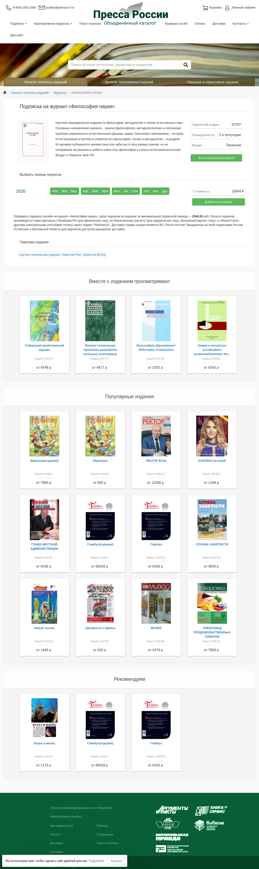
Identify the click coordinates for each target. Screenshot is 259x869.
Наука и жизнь (44, 743)
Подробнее (96, 861)
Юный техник (44, 628)
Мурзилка (100, 460)
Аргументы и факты (100, 628)
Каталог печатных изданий (46, 82)
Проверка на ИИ (176, 23)
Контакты (241, 23)
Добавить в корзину (218, 202)
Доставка (219, 23)
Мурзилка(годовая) (44, 460)
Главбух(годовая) (100, 544)
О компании (105, 834)
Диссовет (16, 35)
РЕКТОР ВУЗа (156, 460)
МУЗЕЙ (156, 628)
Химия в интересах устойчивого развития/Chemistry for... (212, 350)
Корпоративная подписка (53, 23)
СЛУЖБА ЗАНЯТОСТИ (212, 544)
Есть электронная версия (216, 158)
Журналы (59, 92)
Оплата (200, 23)
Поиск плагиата (90, 23)
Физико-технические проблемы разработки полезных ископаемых (100, 350)
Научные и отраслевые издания (213, 82)
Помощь (102, 825)
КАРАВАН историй (212, 460)
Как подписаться (61, 825)
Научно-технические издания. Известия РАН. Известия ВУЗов (62, 254)
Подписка (18, 23)
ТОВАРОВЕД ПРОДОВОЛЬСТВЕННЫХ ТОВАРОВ (212, 632)
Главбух (156, 544)
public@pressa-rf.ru (56, 7)
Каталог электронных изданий (129, 82)
